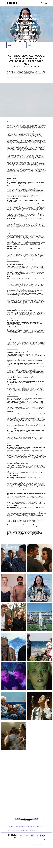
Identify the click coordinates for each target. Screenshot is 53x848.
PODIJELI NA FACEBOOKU (32, 818)
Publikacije (36, 44)
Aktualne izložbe (10, 45)
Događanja (16, 44)
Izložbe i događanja (20, 826)
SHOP (31, 830)
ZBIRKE (28, 826)
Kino (27, 830)
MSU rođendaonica (20, 830)
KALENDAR (33, 826)
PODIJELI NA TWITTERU (26, 821)
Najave (23, 44)
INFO (35, 830)
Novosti (39, 826)
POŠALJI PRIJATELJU (20, 818)
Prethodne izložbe (30, 45)
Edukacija (11, 830)
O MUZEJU (10, 826)
